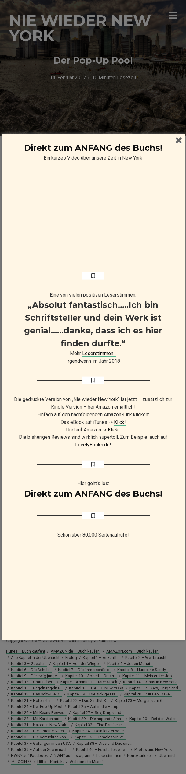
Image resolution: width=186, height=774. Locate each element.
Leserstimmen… (99, 353)
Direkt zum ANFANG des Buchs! (93, 148)
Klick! (120, 422)
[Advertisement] (93, 592)
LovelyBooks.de (92, 445)
